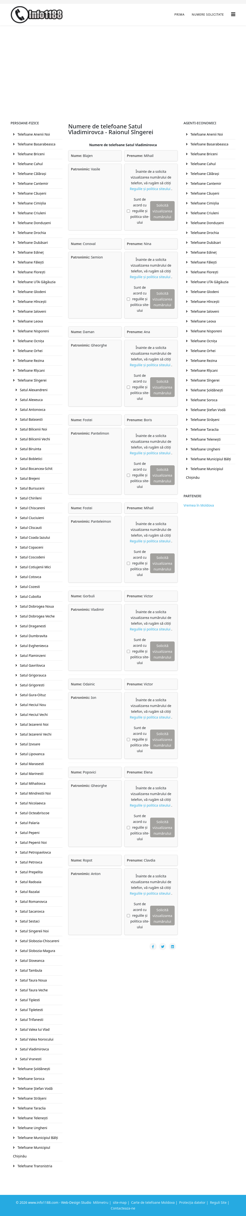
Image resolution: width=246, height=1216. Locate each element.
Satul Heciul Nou (32, 704)
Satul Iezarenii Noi (34, 724)
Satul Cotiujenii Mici (35, 567)
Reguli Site (218, 1202)
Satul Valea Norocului (36, 1039)
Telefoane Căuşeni (31, 193)
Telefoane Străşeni (31, 1098)
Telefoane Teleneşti (32, 1118)
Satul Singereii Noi (34, 931)
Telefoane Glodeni (31, 291)
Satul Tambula (30, 970)
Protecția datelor (192, 1202)
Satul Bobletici (30, 458)
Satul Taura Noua (33, 980)
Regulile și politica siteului (150, 188)
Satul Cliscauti (30, 527)
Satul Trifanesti (31, 1019)
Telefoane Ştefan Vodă (35, 1088)
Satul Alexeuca (31, 399)
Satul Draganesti (32, 626)
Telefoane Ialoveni (31, 311)
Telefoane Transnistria (34, 1166)
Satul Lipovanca (31, 754)
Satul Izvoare (29, 744)
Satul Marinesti (31, 773)
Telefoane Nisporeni (33, 331)
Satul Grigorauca (32, 675)
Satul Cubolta (30, 596)
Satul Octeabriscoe (34, 813)
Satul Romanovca (33, 901)
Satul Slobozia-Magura (37, 950)
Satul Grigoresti (31, 685)
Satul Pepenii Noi (33, 842)
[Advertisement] (123, 61)
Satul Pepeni (29, 832)
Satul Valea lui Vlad (34, 1029)
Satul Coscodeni (32, 557)
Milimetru (100, 1202)
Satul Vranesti (30, 1059)
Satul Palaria (29, 823)
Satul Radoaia (30, 882)
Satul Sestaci (29, 921)
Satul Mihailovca (32, 783)
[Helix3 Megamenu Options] (233, 14)
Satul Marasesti (31, 763)
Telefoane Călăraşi (31, 173)
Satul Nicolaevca (32, 803)
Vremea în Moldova (199, 505)
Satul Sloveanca (31, 960)
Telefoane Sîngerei (32, 380)
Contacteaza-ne (123, 1208)
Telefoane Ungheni (32, 1128)
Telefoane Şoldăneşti (33, 1068)
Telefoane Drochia (31, 232)
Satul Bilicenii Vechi (34, 439)
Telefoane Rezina (30, 360)
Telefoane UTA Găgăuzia (36, 282)
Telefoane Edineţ (30, 252)
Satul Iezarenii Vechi (35, 734)
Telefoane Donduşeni (34, 223)
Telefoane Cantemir (32, 183)
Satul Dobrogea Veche (37, 616)
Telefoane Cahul (30, 164)
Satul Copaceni (31, 547)
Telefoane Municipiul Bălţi (37, 1137)
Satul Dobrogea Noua (36, 606)
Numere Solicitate (208, 14)
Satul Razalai (29, 891)
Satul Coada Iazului (34, 537)
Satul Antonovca (32, 409)
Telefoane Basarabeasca (36, 144)
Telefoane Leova (30, 321)
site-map (120, 1202)
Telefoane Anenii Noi (33, 134)
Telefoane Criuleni (31, 213)
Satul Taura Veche (33, 990)
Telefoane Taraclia (31, 1108)
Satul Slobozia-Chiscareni (39, 941)
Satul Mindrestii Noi (35, 793)
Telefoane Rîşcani (31, 370)
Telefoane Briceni (31, 154)
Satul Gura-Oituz (32, 695)
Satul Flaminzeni (32, 655)
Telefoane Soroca (30, 1078)
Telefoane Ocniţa (30, 341)
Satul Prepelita (31, 872)
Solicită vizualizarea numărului (162, 211)
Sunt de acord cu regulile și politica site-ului (139, 211)
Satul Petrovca (30, 862)
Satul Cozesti (29, 586)
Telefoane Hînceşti (31, 301)
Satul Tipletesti (31, 1009)
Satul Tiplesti (29, 1000)
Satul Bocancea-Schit (36, 468)
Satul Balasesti (31, 419)
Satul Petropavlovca (35, 852)
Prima (179, 14)
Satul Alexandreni (33, 390)
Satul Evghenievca (33, 645)
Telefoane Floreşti (31, 272)
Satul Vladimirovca (34, 1049)
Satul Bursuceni (31, 488)
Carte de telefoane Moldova (153, 1202)
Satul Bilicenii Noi (33, 429)
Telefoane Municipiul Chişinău (31, 1151)
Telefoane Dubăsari (32, 242)
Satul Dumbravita (33, 636)
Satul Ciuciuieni (31, 517)
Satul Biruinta (30, 449)
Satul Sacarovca (31, 911)
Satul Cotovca (30, 577)
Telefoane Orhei (30, 350)
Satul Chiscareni (32, 508)
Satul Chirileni (30, 498)
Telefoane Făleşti (30, 262)
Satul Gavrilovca (32, 665)
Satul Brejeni (29, 478)
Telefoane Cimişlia (31, 203)
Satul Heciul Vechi (33, 714)
